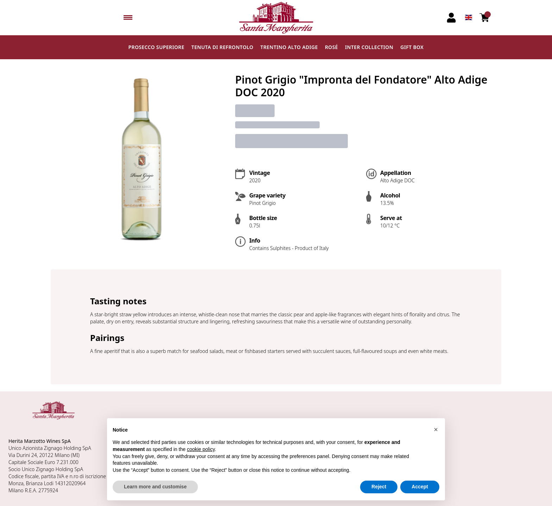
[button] (435, 429)
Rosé (331, 47)
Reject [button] (378, 486)
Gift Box (412, 47)
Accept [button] (420, 486)
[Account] (451, 18)
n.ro (73, 476)
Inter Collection (369, 47)
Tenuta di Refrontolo (222, 47)
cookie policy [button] (201, 449)
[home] (276, 17)
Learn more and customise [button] (155, 486)
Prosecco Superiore (156, 47)
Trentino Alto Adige (289, 47)
